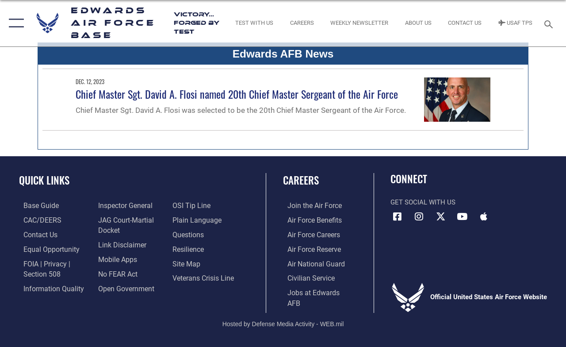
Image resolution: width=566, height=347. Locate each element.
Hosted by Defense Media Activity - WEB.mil (283, 310)
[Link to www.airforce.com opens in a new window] (309, 205)
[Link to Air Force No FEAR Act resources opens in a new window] (115, 272)
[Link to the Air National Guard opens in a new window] (310, 262)
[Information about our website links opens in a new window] (119, 244)
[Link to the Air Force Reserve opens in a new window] (309, 248)
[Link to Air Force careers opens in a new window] (309, 234)
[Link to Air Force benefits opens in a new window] (309, 220)
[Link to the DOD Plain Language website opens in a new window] (196, 220)
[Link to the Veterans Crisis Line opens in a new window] (203, 276)
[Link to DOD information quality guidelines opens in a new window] (47, 286)
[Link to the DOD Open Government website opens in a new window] (122, 286)
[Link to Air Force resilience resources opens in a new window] (189, 248)
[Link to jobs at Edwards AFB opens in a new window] (314, 290)
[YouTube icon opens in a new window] (462, 216)
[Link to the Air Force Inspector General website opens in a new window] (122, 205)
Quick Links (44, 180)
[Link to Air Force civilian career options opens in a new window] (305, 276)
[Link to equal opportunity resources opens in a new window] (45, 248)
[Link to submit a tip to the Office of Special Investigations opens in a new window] (191, 205)
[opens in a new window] (35, 205)
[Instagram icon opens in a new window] (418, 216)
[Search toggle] (550, 23)
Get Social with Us (422, 202)
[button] (14, 23)
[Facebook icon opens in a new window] (397, 216)
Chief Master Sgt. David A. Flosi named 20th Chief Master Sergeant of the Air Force (237, 94)
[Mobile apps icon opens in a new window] (483, 216)
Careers (301, 180)
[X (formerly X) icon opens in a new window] (440, 216)
